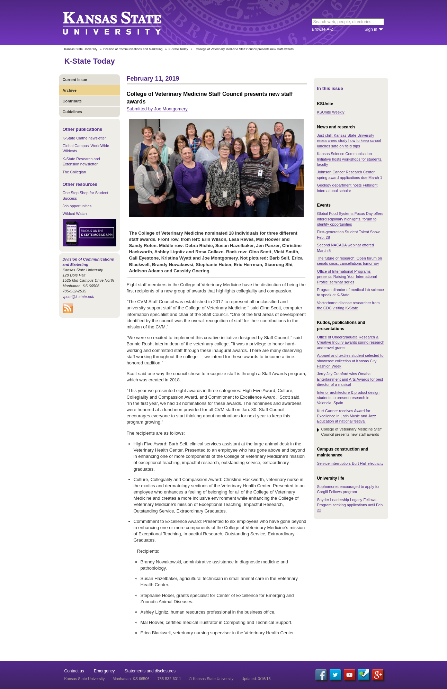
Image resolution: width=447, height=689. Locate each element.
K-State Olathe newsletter (84, 138)
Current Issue (75, 80)
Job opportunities (77, 206)
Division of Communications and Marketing (133, 49)
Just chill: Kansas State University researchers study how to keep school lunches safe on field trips (349, 140)
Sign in (371, 29)
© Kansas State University (211, 679)
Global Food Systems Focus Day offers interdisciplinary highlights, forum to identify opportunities (350, 218)
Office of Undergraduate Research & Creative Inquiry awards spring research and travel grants (350, 342)
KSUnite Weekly (331, 112)
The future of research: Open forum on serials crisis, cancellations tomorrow (349, 260)
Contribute (72, 101)
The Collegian (74, 172)
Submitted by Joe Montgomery (157, 108)
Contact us (74, 671)
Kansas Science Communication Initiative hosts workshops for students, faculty (350, 159)
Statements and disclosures (150, 671)
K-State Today (178, 49)
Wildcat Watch (75, 213)
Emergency (104, 671)
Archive (70, 90)
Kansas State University (120, 22)
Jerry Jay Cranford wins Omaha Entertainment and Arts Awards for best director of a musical (350, 379)
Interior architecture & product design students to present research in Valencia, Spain (348, 397)
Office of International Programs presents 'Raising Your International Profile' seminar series (347, 276)
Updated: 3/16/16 (255, 679)
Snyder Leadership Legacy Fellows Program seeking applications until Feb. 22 (350, 505)
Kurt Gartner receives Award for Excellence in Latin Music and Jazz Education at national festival (346, 416)
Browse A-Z (322, 29)
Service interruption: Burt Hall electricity (350, 463)
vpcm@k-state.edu (79, 296)
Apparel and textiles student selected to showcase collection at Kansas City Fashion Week (350, 360)
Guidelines (72, 112)
